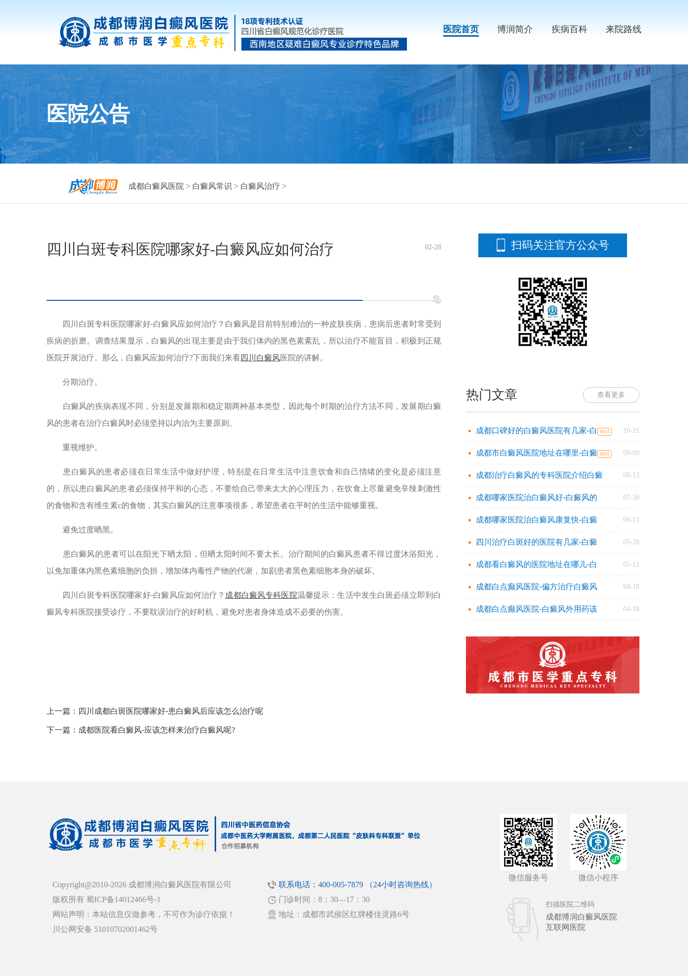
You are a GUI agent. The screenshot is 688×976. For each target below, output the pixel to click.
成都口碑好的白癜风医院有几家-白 (536, 430)
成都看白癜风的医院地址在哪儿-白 (536, 564)
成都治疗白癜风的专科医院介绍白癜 (539, 475)
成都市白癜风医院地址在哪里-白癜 (536, 453)
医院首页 (461, 29)
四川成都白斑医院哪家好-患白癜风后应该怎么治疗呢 (170, 711)
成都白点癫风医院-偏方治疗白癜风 (536, 586)
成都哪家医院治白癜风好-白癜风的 (536, 497)
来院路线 (623, 29)
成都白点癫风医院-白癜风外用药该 (536, 609)
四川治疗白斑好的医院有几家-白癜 (536, 542)
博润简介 (515, 29)
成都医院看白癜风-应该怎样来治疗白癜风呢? (156, 730)
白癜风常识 (212, 186)
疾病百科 (569, 29)
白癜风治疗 (260, 186)
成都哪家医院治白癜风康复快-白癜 (536, 520)
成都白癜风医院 (156, 186)
